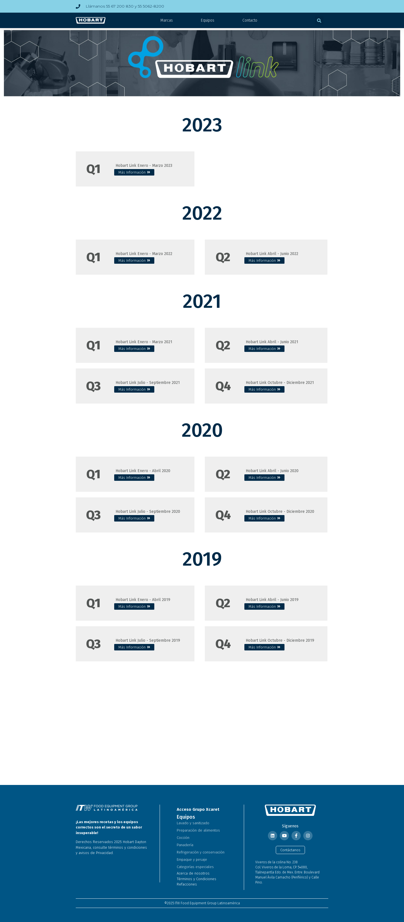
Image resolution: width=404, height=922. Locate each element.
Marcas (166, 20)
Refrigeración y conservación (200, 852)
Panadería (185, 845)
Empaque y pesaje (192, 859)
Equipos (207, 20)
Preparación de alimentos (198, 830)
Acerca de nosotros (193, 873)
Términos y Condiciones (196, 879)
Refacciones (187, 884)
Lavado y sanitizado (193, 823)
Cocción (183, 838)
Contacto (249, 20)
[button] (319, 20)
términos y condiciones (127, 847)
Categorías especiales (195, 867)
